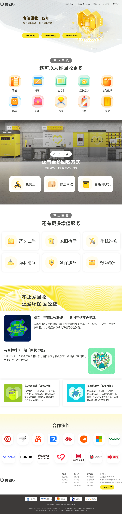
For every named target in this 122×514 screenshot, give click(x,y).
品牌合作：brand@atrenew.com (110, 480)
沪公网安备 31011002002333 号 (85, 508)
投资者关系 (90, 480)
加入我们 (90, 482)
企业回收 (76, 480)
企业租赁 (76, 482)
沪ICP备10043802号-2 (70, 508)
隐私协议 (65, 482)
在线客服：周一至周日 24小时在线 (111, 482)
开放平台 (76, 477)
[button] (91, 49)
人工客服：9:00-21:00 (107, 477)
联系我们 (103, 474)
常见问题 (65, 477)
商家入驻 (90, 485)
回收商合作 (77, 485)
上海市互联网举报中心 (67, 510)
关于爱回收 (90, 477)
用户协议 (65, 480)
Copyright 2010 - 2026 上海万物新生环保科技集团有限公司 (44, 508)
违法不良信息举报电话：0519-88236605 (46, 510)
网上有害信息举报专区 (81, 510)
